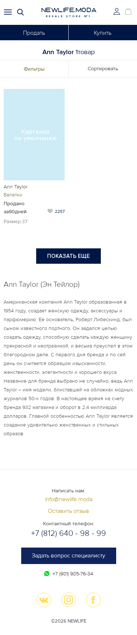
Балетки (13, 195)
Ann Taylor (15, 187)
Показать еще (68, 256)
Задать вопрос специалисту (68, 555)
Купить (102, 33)
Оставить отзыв (68, 511)
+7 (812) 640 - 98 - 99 (68, 533)
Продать (34, 33)
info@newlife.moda (68, 499)
